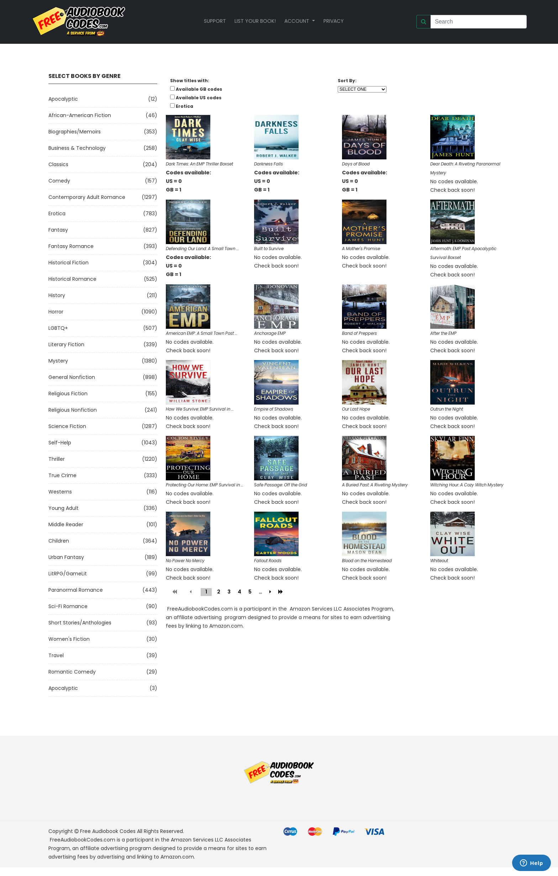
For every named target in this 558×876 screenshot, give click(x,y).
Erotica (56, 213)
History (56, 295)
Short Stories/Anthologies (79, 622)
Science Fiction (67, 426)
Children (58, 540)
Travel (56, 655)
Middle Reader (65, 524)
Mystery (58, 360)
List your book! (255, 21)
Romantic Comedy (72, 671)
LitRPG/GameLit (67, 573)
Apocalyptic (63, 98)
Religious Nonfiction (72, 409)
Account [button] (297, 21)
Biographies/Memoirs (74, 131)
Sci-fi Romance (68, 606)
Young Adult (63, 508)
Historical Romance (72, 279)
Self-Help (59, 442)
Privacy (333, 21)
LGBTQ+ (58, 328)
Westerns (60, 491)
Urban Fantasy (66, 557)
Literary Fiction (66, 344)
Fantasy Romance (71, 246)
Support (215, 21)
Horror (55, 311)
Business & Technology (77, 148)
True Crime (62, 475)
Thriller (56, 459)
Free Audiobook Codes (108, 831)
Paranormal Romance (75, 589)
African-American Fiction (79, 115)
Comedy (59, 180)
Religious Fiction (68, 393)
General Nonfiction (71, 377)
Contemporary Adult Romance (86, 197)
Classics (58, 164)
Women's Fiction (69, 639)
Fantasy (58, 229)
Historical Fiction (68, 262)
